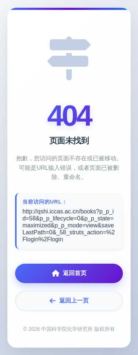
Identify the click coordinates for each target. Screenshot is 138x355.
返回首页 (69, 273)
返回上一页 (69, 300)
